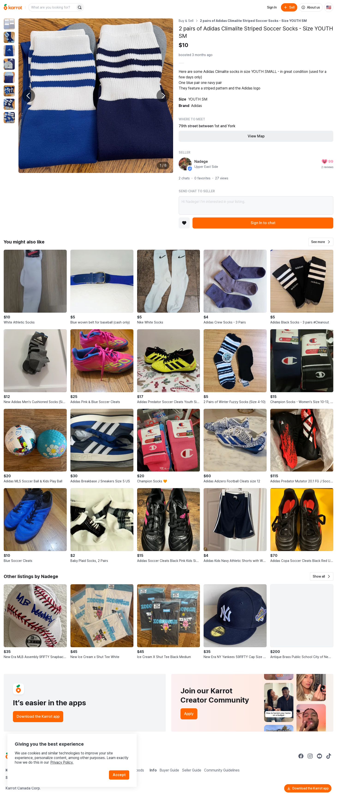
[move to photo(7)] (9, 104)
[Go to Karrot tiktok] (328, 756)
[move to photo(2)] (9, 37)
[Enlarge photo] (95, 95)
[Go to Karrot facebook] (301, 756)
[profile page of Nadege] (185, 163)
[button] (320, 242)
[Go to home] (13, 7)
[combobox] (52, 7)
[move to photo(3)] (9, 50)
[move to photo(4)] (9, 64)
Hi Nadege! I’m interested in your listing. (256, 205)
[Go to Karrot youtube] (319, 756)
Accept (119, 775)
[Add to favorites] (184, 222)
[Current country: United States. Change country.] (328, 7)
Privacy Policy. (61, 762)
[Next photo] (162, 95)
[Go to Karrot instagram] (310, 756)
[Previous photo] (28, 95)
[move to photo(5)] (9, 77)
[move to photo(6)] (9, 90)
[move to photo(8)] (9, 117)
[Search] (79, 7)
